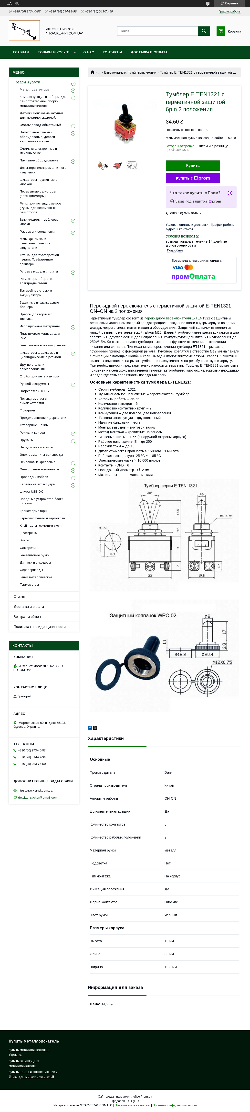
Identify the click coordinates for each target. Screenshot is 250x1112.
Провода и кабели (34, 477)
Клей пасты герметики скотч (41, 525)
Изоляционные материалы (40, 326)
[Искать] (204, 31)
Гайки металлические (36, 577)
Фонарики (27, 410)
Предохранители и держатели (43, 418)
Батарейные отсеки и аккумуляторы (36, 293)
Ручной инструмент (34, 384)
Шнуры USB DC (31, 491)
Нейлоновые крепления (37, 462)
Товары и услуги (54, 52)
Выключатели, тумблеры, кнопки (130, 72)
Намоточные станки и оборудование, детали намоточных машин (37, 136)
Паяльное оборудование (39, 160)
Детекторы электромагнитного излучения (43, 170)
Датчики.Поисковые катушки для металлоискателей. (41, 115)
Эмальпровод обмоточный (40, 125)
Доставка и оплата (149, 52)
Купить (193, 165)
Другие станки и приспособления (32, 367)
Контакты (112, 52)
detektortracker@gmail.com (38, 797)
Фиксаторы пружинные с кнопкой (38, 182)
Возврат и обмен (27, 617)
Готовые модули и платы (39, 271)
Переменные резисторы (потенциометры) (38, 194)
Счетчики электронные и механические (38, 151)
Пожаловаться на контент (132, 1105)
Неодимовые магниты (36, 447)
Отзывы (20, 597)
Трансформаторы (33, 511)
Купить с (193, 178)
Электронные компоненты (39, 469)
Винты (24, 540)
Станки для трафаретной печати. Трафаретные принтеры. (39, 259)
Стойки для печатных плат (40, 376)
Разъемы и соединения (37, 231)
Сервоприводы (31, 570)
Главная (21, 52)
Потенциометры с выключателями (33, 401)
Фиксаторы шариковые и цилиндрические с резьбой (40, 355)
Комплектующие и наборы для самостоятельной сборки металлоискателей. (43, 101)
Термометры (29, 584)
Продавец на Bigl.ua (125, 1101)
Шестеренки (29, 533)
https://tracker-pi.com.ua (35, 790)
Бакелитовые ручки (34, 555)
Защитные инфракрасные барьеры (39, 305)
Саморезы (28, 548)
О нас (88, 52)
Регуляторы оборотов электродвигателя (36, 281)
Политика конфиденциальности (40, 627)
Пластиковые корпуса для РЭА (40, 336)
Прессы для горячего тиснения (36, 316)
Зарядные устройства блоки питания (41, 501)
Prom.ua (146, 1096)
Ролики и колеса (32, 432)
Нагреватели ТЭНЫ (34, 391)
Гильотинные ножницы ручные (42, 345)
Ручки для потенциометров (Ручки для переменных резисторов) (41, 208)
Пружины (26, 440)
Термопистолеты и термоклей (42, 518)
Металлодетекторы (35, 89)
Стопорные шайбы (34, 425)
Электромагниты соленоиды (41, 454)
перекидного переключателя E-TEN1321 (177, 318)
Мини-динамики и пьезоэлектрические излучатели (35, 243)
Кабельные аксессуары (37, 484)
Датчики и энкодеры (35, 562)
